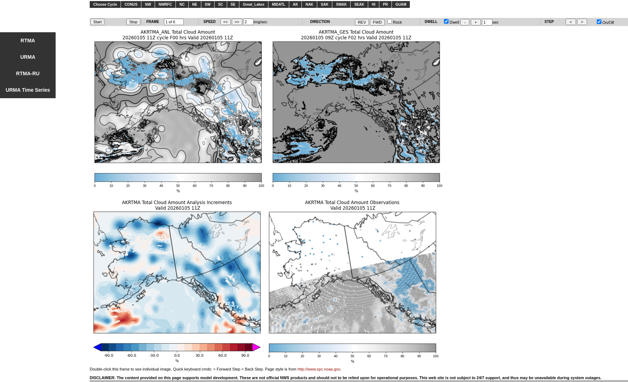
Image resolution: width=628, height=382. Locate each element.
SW (208, 4)
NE (194, 4)
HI (373, 4)
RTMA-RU (27, 73)
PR (385, 4)
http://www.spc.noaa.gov (318, 369)
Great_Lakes (253, 4)
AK (295, 4)
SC (220, 4)
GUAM (401, 4)
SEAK (359, 4)
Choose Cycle (105, 4)
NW (148, 4)
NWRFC (165, 4)
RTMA (27, 40)
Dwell (451, 22)
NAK (309, 4)
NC (181, 4)
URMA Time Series (28, 90)
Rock (394, 22)
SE (233, 4)
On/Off (605, 22)
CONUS (131, 4)
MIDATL (278, 4)
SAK (324, 4)
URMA (28, 57)
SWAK (341, 4)
